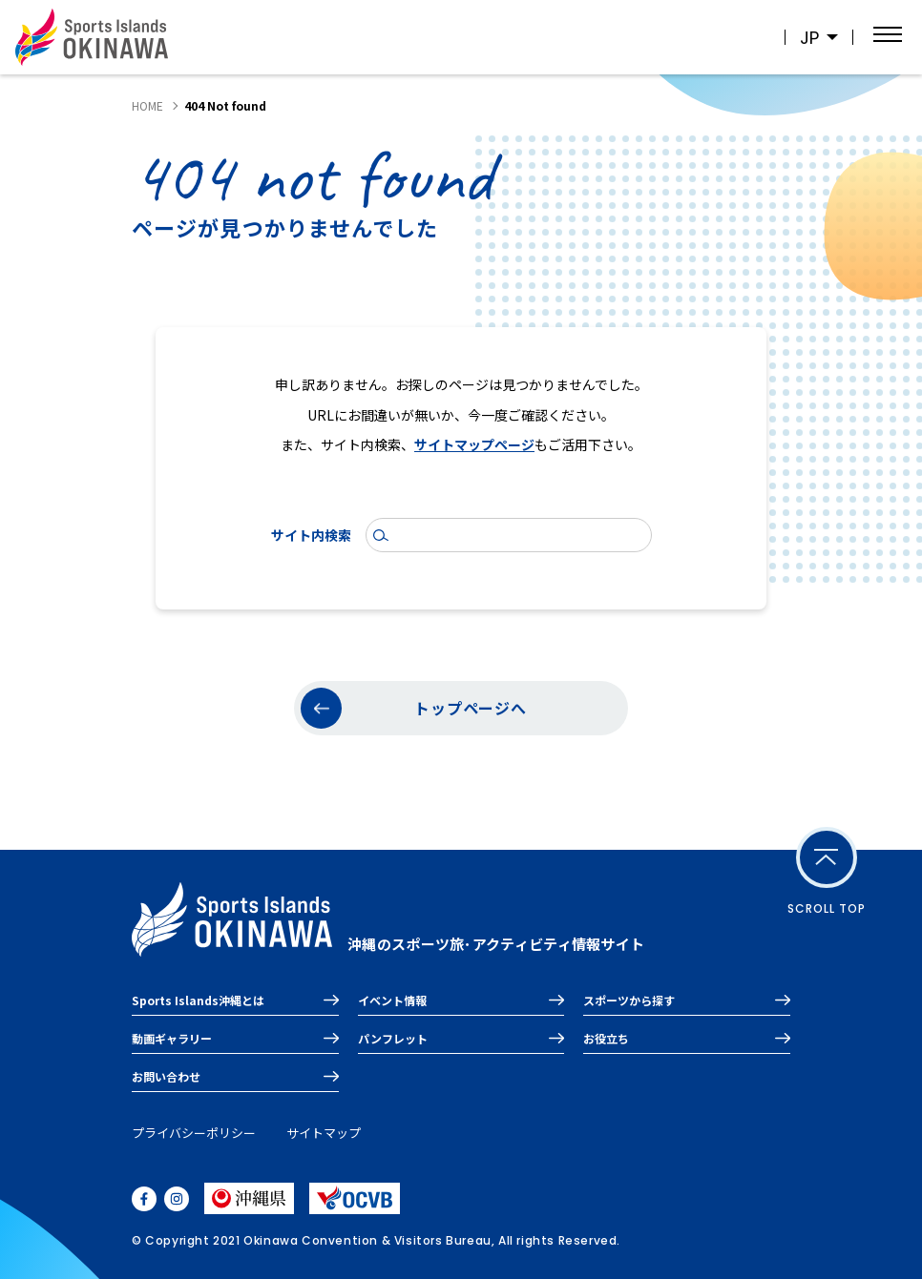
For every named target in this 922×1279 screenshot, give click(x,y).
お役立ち (606, 1038)
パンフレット (393, 1038)
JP (809, 38)
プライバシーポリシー (194, 1133)
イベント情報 (392, 1000)
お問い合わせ (166, 1076)
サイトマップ (323, 1133)
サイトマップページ (474, 444)
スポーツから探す (629, 1000)
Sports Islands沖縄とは (198, 1000)
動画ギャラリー (172, 1038)
